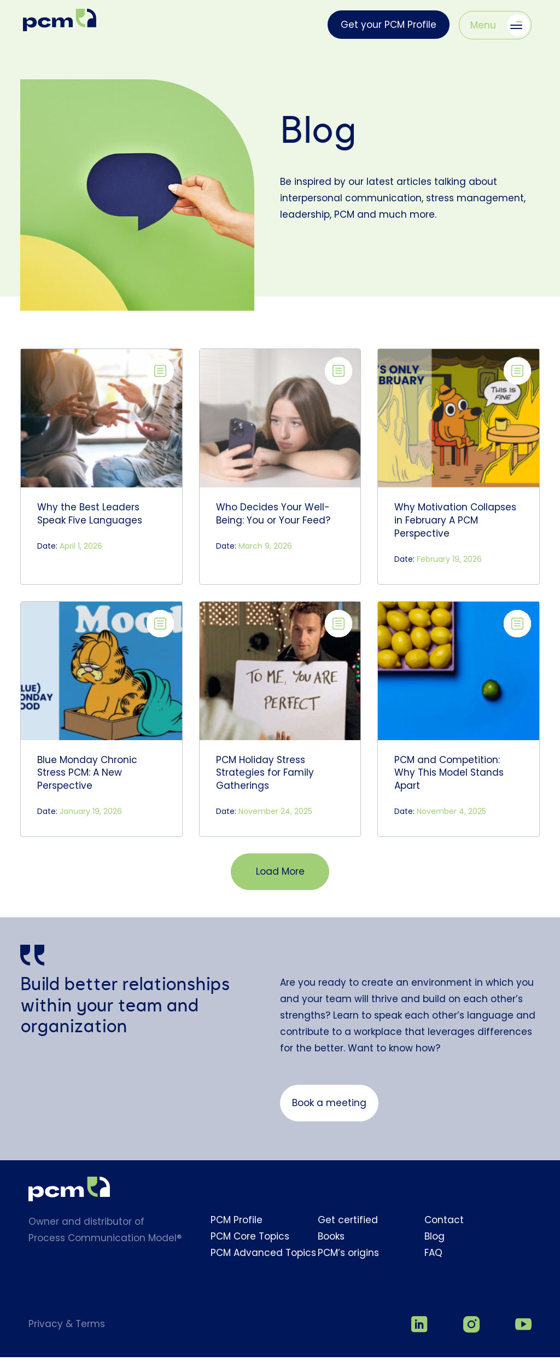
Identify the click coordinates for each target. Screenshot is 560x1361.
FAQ (433, 1259)
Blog (434, 1242)
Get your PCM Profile (388, 24)
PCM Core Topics (250, 1242)
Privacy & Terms (66, 1330)
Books (331, 1242)
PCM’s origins (348, 1259)
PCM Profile (236, 1226)
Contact (444, 1226)
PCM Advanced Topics (263, 1259)
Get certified (348, 1226)
